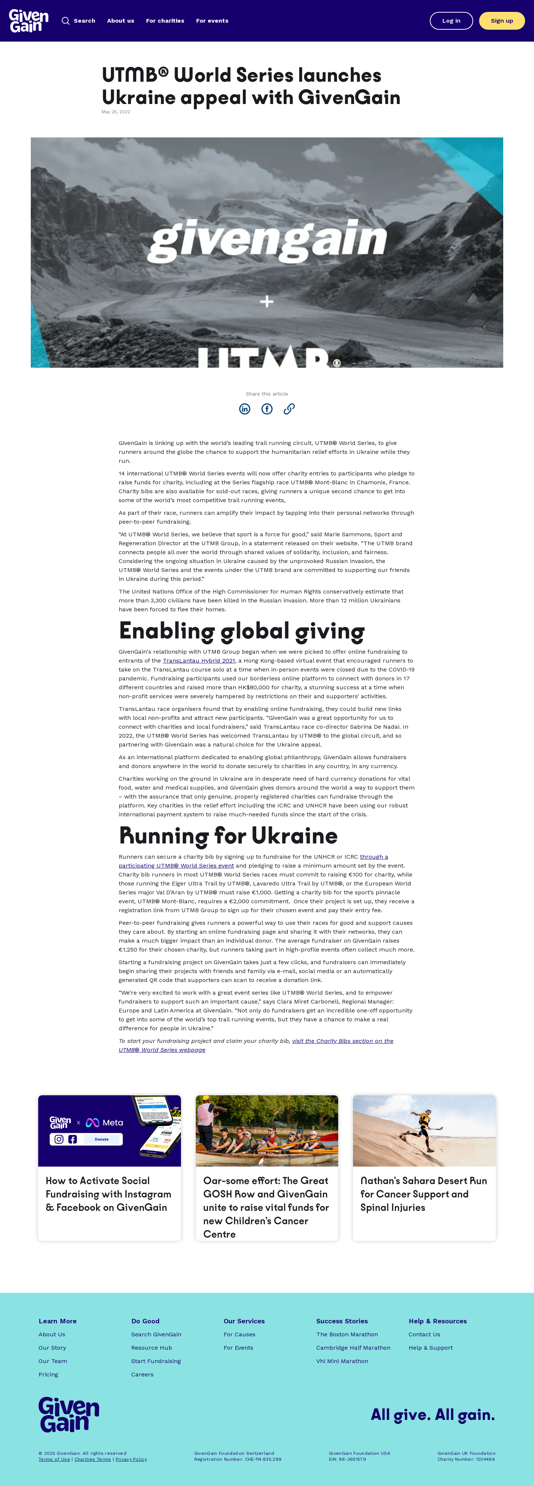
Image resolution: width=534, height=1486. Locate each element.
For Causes (240, 1334)
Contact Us (424, 1334)
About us (120, 20)
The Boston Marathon (347, 1334)
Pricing (48, 1374)
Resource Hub (151, 1347)
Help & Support (431, 1347)
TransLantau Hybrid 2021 (199, 660)
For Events (238, 1347)
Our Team (53, 1361)
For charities (165, 20)
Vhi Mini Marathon (342, 1361)
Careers (142, 1374)
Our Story (52, 1347)
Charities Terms (93, 1459)
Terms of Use (54, 1459)
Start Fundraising (156, 1361)
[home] (29, 21)
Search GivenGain (156, 1334)
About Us (52, 1334)
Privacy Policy (131, 1459)
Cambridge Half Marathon (353, 1347)
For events (212, 20)
